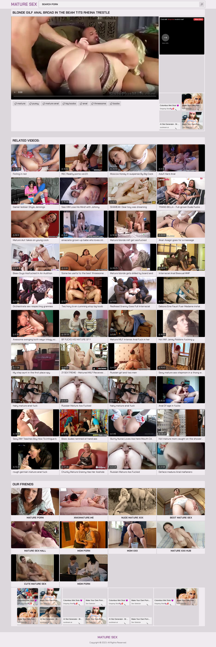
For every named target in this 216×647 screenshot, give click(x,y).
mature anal (52, 103)
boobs (116, 103)
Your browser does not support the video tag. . (85, 57)
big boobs (71, 103)
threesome (100, 103)
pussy (35, 103)
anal (85, 103)
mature (21, 103)
